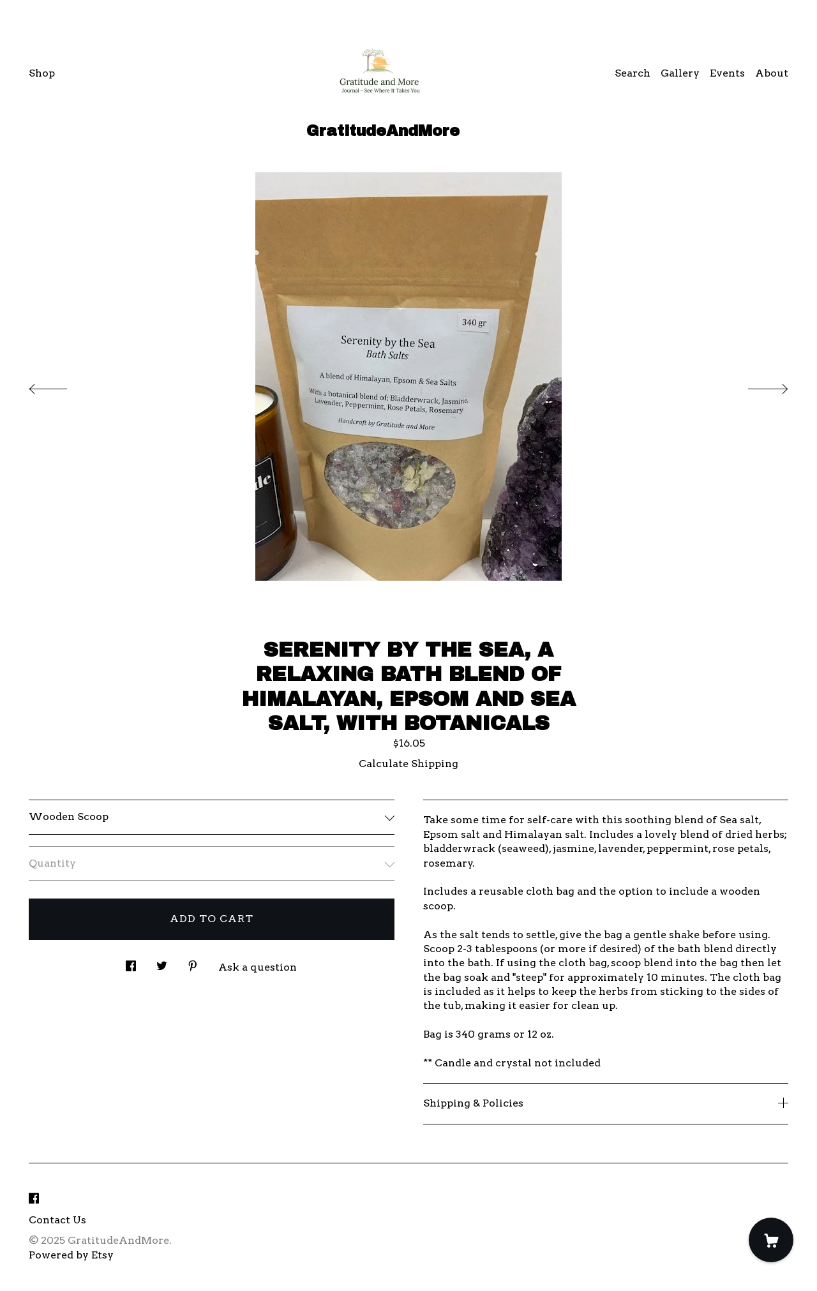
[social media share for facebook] (131, 963)
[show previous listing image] (61, 385)
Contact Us (57, 1220)
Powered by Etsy (71, 1255)
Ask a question (257, 967)
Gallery (680, 73)
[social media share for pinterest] (193, 963)
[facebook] (34, 1199)
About (771, 73)
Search (632, 73)
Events (727, 73)
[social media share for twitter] (161, 963)
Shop (42, 73)
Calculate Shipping (408, 763)
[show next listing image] (756, 385)
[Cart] (771, 1240)
